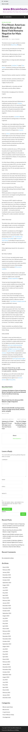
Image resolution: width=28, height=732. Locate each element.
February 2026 (6, 569)
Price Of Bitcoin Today (8, 714)
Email (4, 486)
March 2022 (6, 690)
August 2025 (6, 585)
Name (4, 479)
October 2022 (6, 672)
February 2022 (6, 692)
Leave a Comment (15, 39)
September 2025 (7, 582)
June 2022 (5, 682)
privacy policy (11, 379)
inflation (20, 103)
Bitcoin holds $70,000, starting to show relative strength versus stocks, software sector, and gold (13, 409)
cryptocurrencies (11, 351)
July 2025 (5, 587)
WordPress (10, 730)
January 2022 (6, 695)
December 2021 (7, 697)
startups (4, 352)
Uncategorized (6, 717)
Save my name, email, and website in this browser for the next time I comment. (12, 504)
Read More (14, 44)
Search (4, 511)
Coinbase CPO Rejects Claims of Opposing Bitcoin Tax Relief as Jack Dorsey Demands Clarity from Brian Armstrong (14, 392)
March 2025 (6, 598)
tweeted (21, 130)
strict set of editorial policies (15, 345)
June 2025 (5, 590)
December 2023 (7, 636)
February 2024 (6, 631)
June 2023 (5, 651)
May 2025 (5, 592)
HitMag (17, 730)
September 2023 (7, 644)
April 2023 (5, 656)
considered (17, 116)
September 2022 (7, 674)
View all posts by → (17, 438)
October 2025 (6, 580)
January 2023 (6, 664)
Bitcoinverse (6, 709)
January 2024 (6, 633)
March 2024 (6, 628)
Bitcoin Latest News (6, 22)
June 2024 (5, 621)
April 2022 (5, 687)
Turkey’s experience (13, 278)
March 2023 (6, 659)
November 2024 (7, 608)
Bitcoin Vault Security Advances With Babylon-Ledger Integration (12, 400)
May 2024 (5, 623)
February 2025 (6, 600)
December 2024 (7, 605)
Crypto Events (6, 712)
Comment (5, 459)
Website (4, 493)
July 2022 (5, 679)
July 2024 (5, 618)
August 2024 (6, 615)
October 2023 (6, 641)
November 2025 (7, 577)
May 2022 (5, 684)
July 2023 (5, 649)
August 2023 (6, 646)
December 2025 (7, 575)
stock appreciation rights (18, 358)
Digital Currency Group (15, 349)
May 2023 (5, 654)
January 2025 (6, 603)
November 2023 (7, 638)
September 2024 (7, 613)
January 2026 (6, 572)
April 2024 (5, 626)
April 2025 (5, 595)
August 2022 (6, 677)
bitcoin (8, 133)
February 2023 (6, 661)
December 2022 (7, 667)
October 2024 (6, 610)
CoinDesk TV (14, 65)
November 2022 (7, 669)
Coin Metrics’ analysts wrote (17, 301)
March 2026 (6, 567)
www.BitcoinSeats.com (15, 727)
